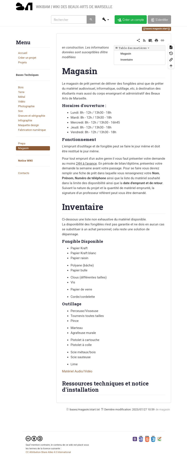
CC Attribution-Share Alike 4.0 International (48, 452)
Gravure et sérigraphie (31, 115)
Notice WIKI (25, 160)
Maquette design (28, 125)
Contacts (23, 173)
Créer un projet (27, 57)
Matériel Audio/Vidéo (77, 371)
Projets (22, 62)
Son (20, 111)
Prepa (21, 143)
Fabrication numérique (32, 130)
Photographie (26, 106)
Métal (21, 96)
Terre (21, 92)
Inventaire (126, 59)
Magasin (23, 148)
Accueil (22, 53)
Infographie (25, 120)
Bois (20, 87)
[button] (105, 19)
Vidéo (21, 101)
